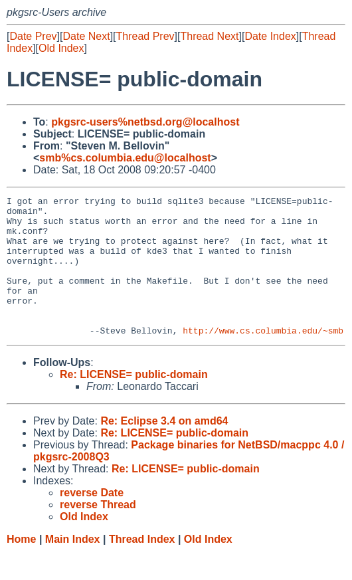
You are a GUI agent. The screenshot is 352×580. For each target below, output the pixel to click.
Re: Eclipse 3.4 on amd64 (164, 448)
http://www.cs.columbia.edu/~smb (263, 358)
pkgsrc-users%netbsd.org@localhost (145, 122)
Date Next (86, 36)
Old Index (61, 48)
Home (21, 567)
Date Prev (32, 36)
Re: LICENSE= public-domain (134, 402)
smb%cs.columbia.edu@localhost (125, 157)
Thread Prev (145, 36)
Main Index (72, 567)
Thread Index (142, 567)
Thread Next (209, 36)
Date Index (270, 36)
